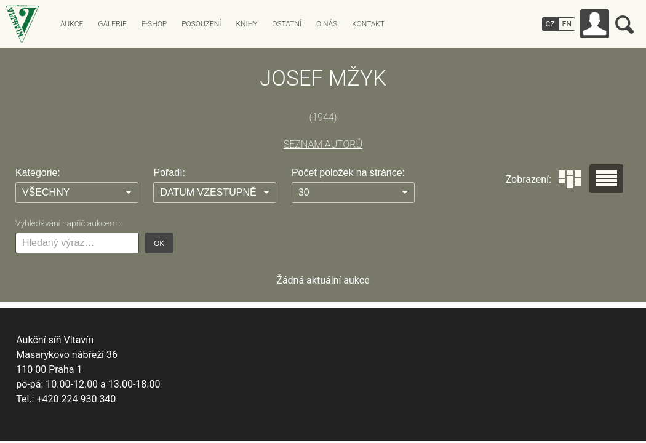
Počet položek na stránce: (348, 172)
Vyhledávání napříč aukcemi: (68, 223)
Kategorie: (37, 172)
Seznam (606, 178)
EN (567, 24)
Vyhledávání (624, 24)
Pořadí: (169, 172)
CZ (550, 24)
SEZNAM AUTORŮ (323, 144)
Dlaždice (570, 179)
